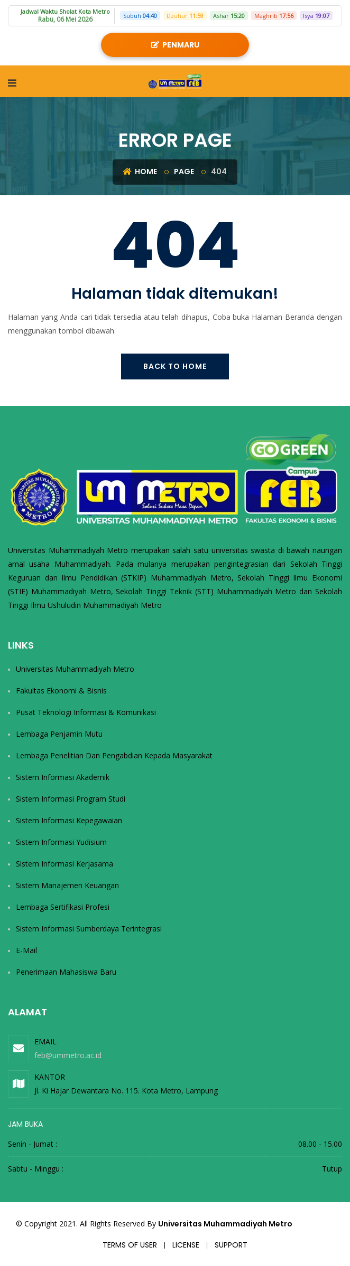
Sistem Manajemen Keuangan (67, 885)
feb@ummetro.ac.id (68, 1055)
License (185, 1245)
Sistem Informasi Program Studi (70, 799)
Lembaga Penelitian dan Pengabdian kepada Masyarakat (114, 755)
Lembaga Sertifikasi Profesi (62, 907)
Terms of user (130, 1245)
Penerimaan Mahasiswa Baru (66, 972)
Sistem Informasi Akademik (62, 777)
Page (184, 171)
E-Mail (26, 950)
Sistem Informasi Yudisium (61, 842)
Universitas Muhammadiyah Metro (75, 669)
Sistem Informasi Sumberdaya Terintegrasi (89, 929)
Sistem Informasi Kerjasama (64, 864)
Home (140, 171)
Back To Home (175, 366)
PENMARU (175, 45)
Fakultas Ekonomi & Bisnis (61, 691)
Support (231, 1245)
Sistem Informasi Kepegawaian (69, 820)
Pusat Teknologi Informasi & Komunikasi (86, 712)
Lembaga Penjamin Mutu (59, 734)
